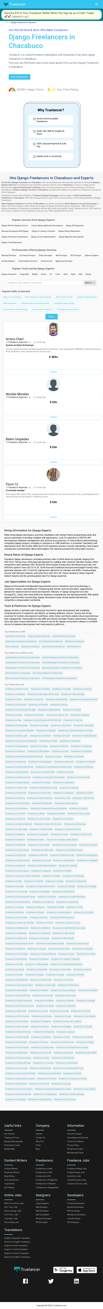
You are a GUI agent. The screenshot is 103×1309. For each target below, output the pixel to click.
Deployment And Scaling (67, 310)
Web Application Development (38, 297)
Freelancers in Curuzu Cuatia (17, 850)
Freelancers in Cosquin (15, 970)
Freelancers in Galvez (82, 970)
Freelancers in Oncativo (38, 1042)
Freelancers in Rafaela (59, 746)
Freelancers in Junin (60, 751)
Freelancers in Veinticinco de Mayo (20, 923)
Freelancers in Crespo (55, 975)
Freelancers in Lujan (53, 757)
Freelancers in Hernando (39, 1084)
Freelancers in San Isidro (63, 819)
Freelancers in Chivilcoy (15, 798)
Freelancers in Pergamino (81, 746)
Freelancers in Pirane (14, 964)
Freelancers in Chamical (40, 1037)
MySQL (35, 274)
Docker (44, 274)
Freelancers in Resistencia (56, 699)
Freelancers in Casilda (62, 871)
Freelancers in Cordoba (40, 689)
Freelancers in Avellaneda (16, 933)
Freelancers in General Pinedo (18, 996)
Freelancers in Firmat (75, 975)
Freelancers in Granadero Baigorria (42, 866)
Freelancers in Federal (39, 990)
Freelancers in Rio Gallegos (38, 751)
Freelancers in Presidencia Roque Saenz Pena (24, 757)
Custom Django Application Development (47, 226)
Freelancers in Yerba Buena (17, 809)
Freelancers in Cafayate (63, 1053)
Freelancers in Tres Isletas (16, 918)
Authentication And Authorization (35, 303)
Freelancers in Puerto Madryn (17, 783)
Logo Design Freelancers (15, 636)
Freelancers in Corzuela (61, 1084)
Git (51, 274)
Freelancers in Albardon (15, 949)
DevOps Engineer (8, 261)
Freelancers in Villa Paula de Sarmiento (66, 964)
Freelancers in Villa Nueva (68, 985)
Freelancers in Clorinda (59, 1011)
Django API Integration (75, 226)
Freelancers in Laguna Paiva (42, 1047)
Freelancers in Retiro (36, 840)
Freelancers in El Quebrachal (45, 1094)
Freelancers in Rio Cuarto (61, 725)
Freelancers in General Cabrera (18, 1094)
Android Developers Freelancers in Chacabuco (60, 663)
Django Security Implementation (43, 237)
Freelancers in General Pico (39, 793)
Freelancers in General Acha (62, 1042)
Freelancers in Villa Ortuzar (63, 933)
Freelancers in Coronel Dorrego (18, 1058)
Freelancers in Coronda (63, 980)
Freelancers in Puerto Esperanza (19, 1001)
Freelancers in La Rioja (39, 725)
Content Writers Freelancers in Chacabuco (22, 663)
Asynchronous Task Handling (15, 310)
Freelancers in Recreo (39, 1027)
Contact (53, 372)
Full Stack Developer (28, 255)
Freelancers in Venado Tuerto (42, 772)
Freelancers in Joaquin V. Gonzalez (65, 959)
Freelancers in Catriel (45, 1006)
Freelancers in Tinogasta (40, 1021)
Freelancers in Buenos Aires (17, 689)
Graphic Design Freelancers (39, 636)
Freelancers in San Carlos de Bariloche (21, 741)
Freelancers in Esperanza (16, 855)
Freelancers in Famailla (33, 881)
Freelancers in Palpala (56, 814)
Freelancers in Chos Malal (86, 1053)
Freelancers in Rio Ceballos (16, 990)
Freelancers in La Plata (61, 689)
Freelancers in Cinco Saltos (16, 954)
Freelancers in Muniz (56, 907)
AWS (80, 274)
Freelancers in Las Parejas (16, 1068)
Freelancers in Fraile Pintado (17, 1037)
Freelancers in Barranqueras (66, 803)
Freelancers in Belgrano (46, 731)
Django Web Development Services (15, 226)
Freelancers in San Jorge (45, 985)
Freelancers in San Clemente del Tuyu (68, 1068)
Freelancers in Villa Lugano (16, 736)
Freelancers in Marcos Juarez (67, 923)
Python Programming (12, 297)
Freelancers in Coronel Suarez (18, 902)
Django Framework (9, 274)
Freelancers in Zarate (38, 746)
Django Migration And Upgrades (71, 237)
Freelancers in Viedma (78, 809)
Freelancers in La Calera (83, 912)
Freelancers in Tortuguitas (37, 834)
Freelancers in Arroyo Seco (77, 944)
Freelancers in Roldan (84, 1042)
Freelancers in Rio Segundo (16, 980)
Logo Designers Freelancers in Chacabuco (22, 658)
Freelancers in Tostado (83, 1027)
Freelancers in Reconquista (16, 746)
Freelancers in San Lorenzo (78, 814)
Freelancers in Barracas (63, 762)
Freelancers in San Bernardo (49, 1073)
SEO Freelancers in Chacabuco (18, 673)
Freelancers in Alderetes (15, 845)
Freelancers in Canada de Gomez (69, 850)
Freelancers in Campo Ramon (39, 1099)
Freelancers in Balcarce (15, 840)
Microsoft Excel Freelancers (53, 647)
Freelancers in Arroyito (86, 954)
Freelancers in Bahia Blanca (49, 710)
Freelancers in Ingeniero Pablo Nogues (62, 840)
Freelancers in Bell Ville (38, 855)
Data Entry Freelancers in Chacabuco (47, 673)
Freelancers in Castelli (88, 845)
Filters (51, 316)
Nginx (73, 274)
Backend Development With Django (15, 231)
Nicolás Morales (17, 394)
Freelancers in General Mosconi (42, 954)
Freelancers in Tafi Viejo (15, 814)
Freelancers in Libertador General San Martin (48, 809)
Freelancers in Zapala (51, 876)
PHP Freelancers (74, 647)
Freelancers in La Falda (38, 1011)
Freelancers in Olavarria (15, 751)
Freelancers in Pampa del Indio (18, 1063)
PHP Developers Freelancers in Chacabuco (60, 678)
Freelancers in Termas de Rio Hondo (20, 897)
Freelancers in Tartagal (41, 783)
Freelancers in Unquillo (85, 1001)
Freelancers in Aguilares (15, 866)
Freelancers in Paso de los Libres (47, 824)
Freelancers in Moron (58, 705)
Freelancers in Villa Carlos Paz (18, 777)
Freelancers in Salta (13, 699)
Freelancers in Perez (45, 923)
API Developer (76, 255)
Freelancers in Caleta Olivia (42, 850)
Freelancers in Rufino (14, 975)
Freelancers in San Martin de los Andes (69, 928)
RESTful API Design (64, 297)
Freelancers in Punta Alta (16, 793)
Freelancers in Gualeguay (87, 860)
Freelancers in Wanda (65, 1001)
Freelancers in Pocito (59, 834)
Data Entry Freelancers (30, 647)
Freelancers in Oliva (41, 1058)
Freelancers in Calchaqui (15, 1099)
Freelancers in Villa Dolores (63, 892)
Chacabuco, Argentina (17, 342)
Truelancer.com (59, 1305)
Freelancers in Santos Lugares (64, 845)
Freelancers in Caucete (42, 860)
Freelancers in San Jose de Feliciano (20, 1073)
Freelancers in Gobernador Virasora (40, 886)
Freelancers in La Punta (80, 1011)
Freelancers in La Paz (38, 918)
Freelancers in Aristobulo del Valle (49, 944)
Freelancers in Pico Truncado (17, 1016)
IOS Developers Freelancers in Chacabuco (22, 668)
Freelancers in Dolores (14, 912)
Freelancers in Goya (65, 772)
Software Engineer (92, 255)
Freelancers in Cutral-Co (15, 819)
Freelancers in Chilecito (15, 834)
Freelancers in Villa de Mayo (41, 829)
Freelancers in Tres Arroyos (39, 819)
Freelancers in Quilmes (80, 715)
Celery (57, 274)
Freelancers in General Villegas (63, 990)
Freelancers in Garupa (14, 886)
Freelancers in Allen (74, 907)
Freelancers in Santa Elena (60, 970)
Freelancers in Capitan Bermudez (72, 897)
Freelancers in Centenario (76, 881)
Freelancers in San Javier (65, 996)
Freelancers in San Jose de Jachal (19, 944)
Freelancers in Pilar (13, 720)
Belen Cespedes (17, 439)
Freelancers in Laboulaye (82, 949)
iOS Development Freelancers (50, 641)
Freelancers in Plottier (35, 912)
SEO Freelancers (12, 647)
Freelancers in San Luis (73, 720)
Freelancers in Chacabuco (87, 855)
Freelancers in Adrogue (86, 886)
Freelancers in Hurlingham (63, 783)
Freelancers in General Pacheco (67, 829)
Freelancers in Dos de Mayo (17, 1021)
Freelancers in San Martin (81, 751)
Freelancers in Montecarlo (16, 938)
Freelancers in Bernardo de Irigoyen (20, 1079)
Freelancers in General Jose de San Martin (23, 876)
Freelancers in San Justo (39, 938)
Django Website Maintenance (69, 231)
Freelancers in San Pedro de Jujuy (43, 788)
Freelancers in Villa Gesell (39, 933)
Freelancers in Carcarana (43, 996)
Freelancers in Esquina (15, 907)
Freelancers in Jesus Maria (67, 902)
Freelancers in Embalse (88, 990)
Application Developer (63, 261)
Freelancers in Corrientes (16, 705)
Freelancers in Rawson (35, 907)
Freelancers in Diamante (38, 959)
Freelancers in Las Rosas (82, 1037)
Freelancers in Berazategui (16, 725)
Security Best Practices (42, 310)
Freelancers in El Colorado (16, 1042)
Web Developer (61, 255)
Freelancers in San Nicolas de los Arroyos (75, 731)
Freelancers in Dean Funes (59, 949)
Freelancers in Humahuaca (66, 1063)
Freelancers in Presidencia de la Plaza (72, 1047)
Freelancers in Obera (84, 793)
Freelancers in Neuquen (34, 715)
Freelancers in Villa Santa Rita (17, 860)
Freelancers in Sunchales (37, 970)
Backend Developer (9, 255)
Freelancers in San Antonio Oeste (19, 985)
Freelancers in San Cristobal (17, 1027)
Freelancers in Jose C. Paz (57, 715)
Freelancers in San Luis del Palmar (19, 1006)
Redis (66, 274)
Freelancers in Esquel (66, 886)
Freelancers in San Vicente (38, 845)
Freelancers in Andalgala (61, 1027)
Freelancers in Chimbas (83, 767)
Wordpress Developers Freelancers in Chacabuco (62, 668)
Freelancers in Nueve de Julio (62, 855)
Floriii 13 (12, 484)
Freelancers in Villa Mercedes (84, 736)
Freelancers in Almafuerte (16, 1084)
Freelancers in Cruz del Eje (16, 892)
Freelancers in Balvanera (83, 725)
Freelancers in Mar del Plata (73, 694)
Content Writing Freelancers (64, 636)
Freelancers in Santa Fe (33, 699)
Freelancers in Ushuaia (69, 788)
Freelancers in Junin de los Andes (72, 1079)
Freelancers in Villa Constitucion (18, 824)
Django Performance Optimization (15, 237)
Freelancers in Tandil (61, 736)
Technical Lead (46, 261)
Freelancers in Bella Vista (16, 1011)
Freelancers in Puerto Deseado (71, 1094)
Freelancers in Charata (46, 897)
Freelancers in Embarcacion (17, 928)
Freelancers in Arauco (65, 1032)
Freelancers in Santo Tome (16, 788)
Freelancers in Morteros (65, 1006)
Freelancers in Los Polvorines (17, 803)
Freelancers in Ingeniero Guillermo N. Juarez (53, 1089)
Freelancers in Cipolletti (85, 762)
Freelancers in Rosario (82, 689)
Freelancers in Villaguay (41, 871)
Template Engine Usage (64, 303)
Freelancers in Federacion (43, 1032)
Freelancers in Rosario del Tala (18, 1032)
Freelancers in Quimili (71, 1073)
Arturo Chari (15, 339)
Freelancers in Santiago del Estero (83, 699)
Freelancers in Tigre (13, 881)
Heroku (88, 274)
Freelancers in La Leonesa (64, 1099)
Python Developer (45, 255)
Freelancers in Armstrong (40, 1068)
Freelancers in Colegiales (63, 793)
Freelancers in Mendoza (15, 694)
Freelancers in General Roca (17, 772)
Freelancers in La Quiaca (41, 1016)
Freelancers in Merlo (14, 715)
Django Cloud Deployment (12, 242)
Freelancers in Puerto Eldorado (39, 798)
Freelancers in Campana (73, 757)
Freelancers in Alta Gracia (80, 834)
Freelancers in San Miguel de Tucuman (43, 694)
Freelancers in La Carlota (43, 1063)
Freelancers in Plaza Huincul (17, 1047)
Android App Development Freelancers (21, 641)
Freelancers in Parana (71, 710)
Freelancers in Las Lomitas (84, 1089)
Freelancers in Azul (62, 798)
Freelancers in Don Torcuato (78, 777)
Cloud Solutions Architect (28, 261)
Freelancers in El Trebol (46, 1079)
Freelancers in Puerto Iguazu (17, 871)
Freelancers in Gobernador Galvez (19, 767)
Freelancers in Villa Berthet (16, 1053)
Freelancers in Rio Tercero (83, 798)
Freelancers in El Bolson (44, 1001)
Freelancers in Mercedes (42, 803)
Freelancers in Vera (66, 954)
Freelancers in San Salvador (63, 1058)
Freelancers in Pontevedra (64, 860)
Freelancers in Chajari (54, 881)
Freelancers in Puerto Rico (40, 980)
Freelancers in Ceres (61, 1037)
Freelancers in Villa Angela (16, 829)
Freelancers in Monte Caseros (62, 918)
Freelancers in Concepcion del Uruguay (48, 777)
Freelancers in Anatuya (37, 949)
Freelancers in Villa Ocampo (37, 964)
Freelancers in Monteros (40, 928)
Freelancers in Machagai (39, 892)
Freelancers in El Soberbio (16, 959)
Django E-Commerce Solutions (43, 231)
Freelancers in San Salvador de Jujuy (20, 710)
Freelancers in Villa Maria (70, 741)
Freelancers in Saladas (34, 975)
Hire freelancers (19, 77)
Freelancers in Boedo (36, 814)
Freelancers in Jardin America (59, 912)
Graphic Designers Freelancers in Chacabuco (60, 658)
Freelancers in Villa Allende (62, 938)
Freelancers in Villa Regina (73, 876)
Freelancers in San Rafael (40, 736)
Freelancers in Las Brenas (43, 902)
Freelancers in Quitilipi (68, 866)
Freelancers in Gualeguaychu (39, 762)
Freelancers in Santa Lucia (74, 824)
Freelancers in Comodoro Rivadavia (20, 731)
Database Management (87, 297)
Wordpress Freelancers (75, 641)
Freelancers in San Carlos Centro (19, 1089)
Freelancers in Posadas (38, 705)
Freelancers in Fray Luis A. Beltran (67, 1021)
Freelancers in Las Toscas (40, 1053)
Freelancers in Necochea (15, 762)
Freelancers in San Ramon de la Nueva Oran (53, 767)
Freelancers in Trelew (48, 741)
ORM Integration (10, 303)
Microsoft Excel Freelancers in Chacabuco (23, 678)
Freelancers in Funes (63, 1016)
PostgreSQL (24, 274)
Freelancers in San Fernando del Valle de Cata (42, 720)
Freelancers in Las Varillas (84, 1016)
